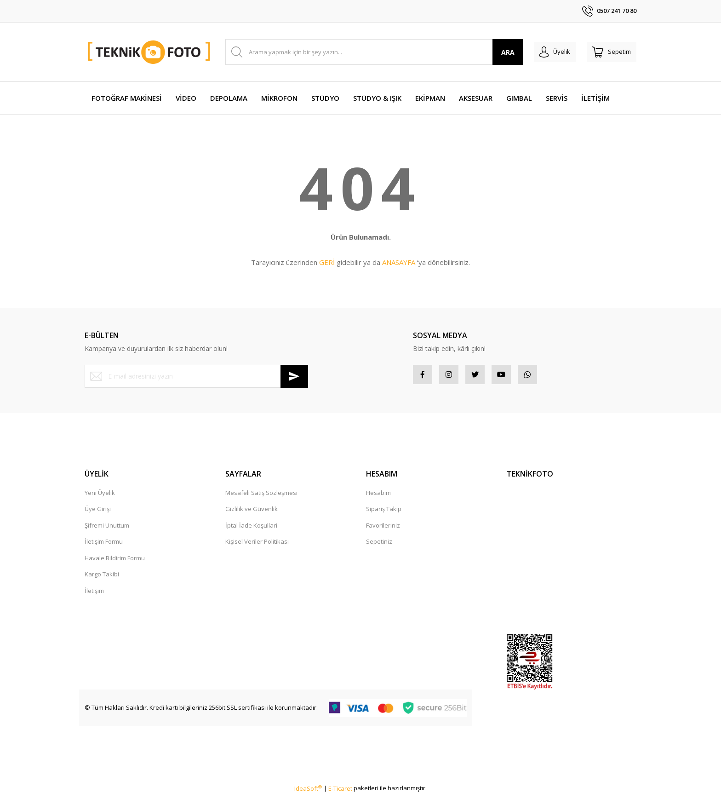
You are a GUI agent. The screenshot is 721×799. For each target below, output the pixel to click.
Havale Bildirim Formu (115, 562)
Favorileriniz (383, 529)
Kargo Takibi (102, 578)
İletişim (94, 594)
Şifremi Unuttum (107, 529)
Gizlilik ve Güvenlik (251, 512)
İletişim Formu (104, 545)
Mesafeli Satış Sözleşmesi (261, 496)
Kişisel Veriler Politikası (257, 545)
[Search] (366, 52)
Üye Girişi (98, 512)
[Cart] (607, 52)
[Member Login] (543, 52)
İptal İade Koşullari (251, 529)
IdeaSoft (308, 792)
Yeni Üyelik (100, 496)
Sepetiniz (379, 545)
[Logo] (149, 52)
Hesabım (378, 496)
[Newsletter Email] (196, 376)
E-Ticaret (340, 792)
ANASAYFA (398, 262)
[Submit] (294, 376)
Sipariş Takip (383, 512)
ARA (493, 52)
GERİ (327, 262)
